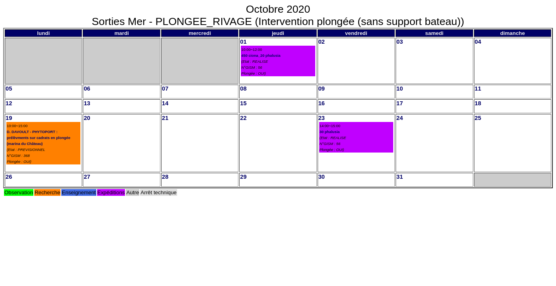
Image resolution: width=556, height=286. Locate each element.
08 (243, 88)
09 (321, 88)
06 (87, 88)
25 (478, 118)
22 (243, 118)
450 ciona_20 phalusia (261, 56)
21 (165, 118)
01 (243, 42)
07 (165, 88)
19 (9, 118)
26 (9, 177)
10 (399, 88)
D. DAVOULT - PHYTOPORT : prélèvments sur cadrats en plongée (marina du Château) (38, 138)
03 (399, 42)
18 (478, 103)
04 (478, 42)
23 (321, 118)
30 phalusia (330, 132)
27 (87, 177)
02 (321, 42)
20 (87, 118)
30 (321, 177)
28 (165, 177)
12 (9, 103)
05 (9, 88)
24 (399, 118)
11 (478, 88)
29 (243, 177)
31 (399, 177)
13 (87, 103)
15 (243, 103)
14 (165, 103)
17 (399, 103)
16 (321, 103)
